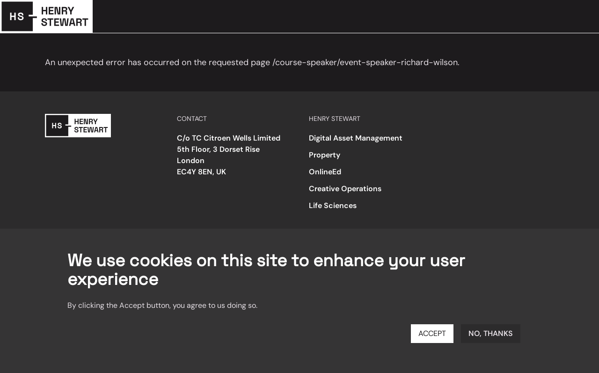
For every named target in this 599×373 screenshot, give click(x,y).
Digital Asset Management (355, 138)
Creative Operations (345, 189)
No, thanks (490, 333)
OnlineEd (325, 172)
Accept (432, 333)
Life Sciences (333, 205)
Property (324, 155)
